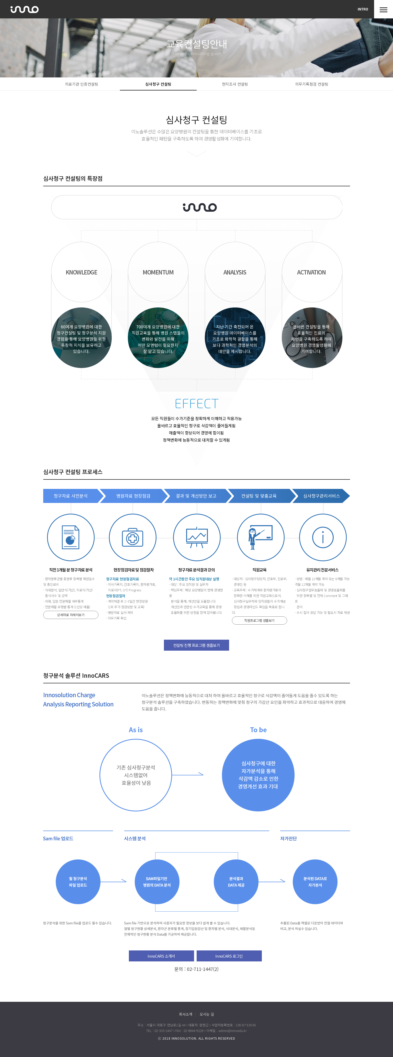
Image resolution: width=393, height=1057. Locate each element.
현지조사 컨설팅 (235, 84)
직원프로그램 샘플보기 (259, 620)
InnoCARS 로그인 (229, 956)
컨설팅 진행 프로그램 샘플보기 (196, 645)
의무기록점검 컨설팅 (311, 84)
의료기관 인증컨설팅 (81, 84)
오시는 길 (207, 1014)
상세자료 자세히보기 (70, 614)
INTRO (363, 9)
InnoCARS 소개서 (161, 956)
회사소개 (185, 1014)
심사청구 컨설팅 (158, 84)
